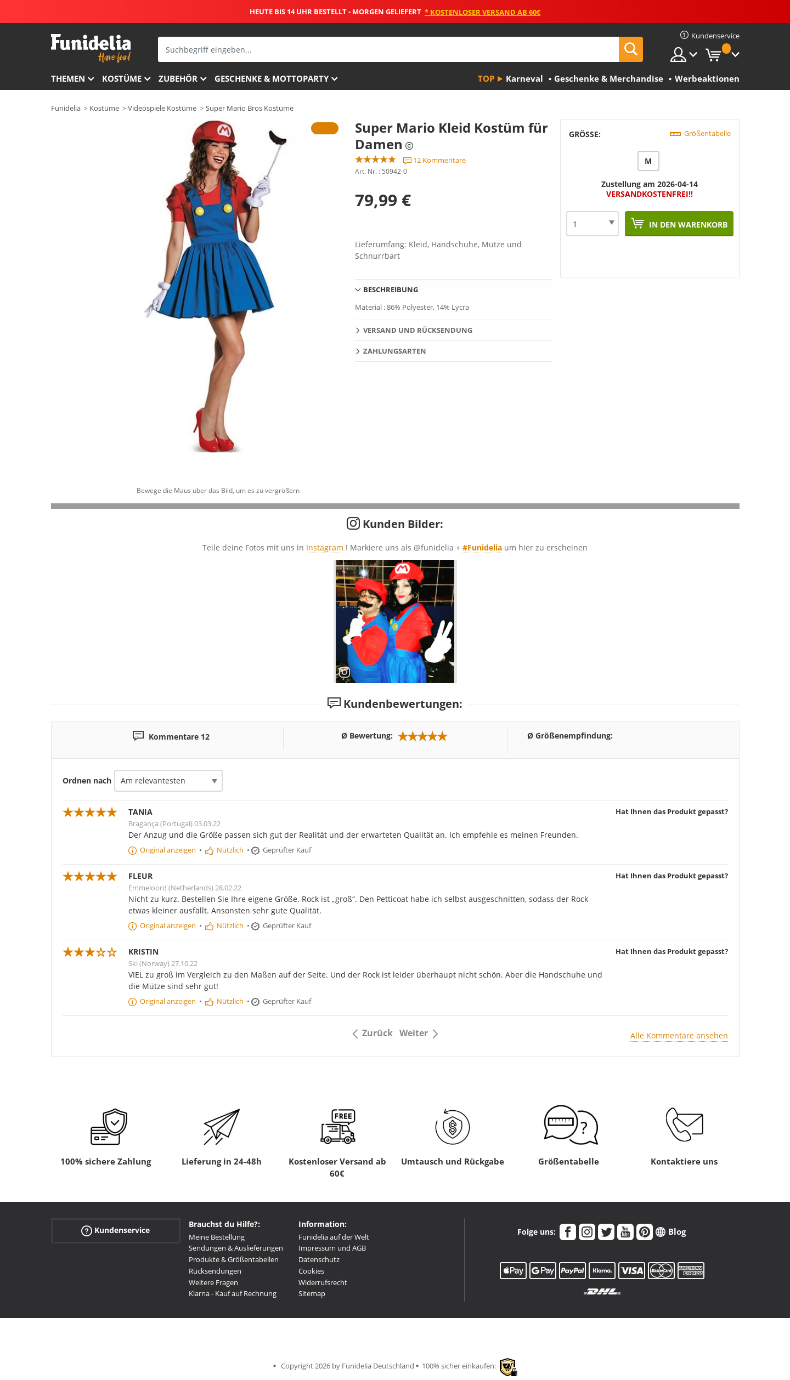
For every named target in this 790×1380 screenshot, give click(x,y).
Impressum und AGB (332, 1248)
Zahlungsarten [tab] (394, 351)
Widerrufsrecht (322, 1282)
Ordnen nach (87, 780)
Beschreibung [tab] (390, 289)
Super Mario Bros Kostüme (250, 108)
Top (486, 78)
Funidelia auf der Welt (333, 1237)
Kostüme (122, 78)
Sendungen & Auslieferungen (236, 1248)
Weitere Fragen (213, 1282)
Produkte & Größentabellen (234, 1259)
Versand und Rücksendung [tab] (417, 330)
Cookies (311, 1271)
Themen (68, 78)
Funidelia (66, 108)
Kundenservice (115, 1230)
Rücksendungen (215, 1271)
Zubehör (178, 78)
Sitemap (311, 1293)
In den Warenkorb (687, 224)
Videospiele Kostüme (162, 108)
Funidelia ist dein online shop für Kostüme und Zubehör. (91, 48)
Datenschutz (319, 1259)
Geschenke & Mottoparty (272, 78)
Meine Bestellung (217, 1237)
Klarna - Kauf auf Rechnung (232, 1293)
